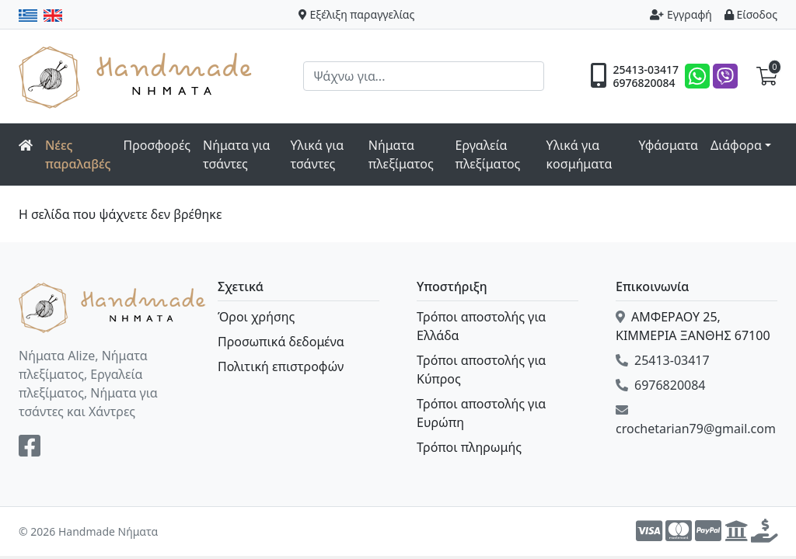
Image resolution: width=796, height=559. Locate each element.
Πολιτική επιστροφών (281, 366)
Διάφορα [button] (736, 145)
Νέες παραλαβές (78, 154)
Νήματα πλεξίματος (401, 154)
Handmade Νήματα (138, 76)
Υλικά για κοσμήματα (579, 154)
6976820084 (644, 83)
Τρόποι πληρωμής (469, 447)
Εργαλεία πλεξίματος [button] (487, 154)
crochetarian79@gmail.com (696, 420)
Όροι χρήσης (256, 316)
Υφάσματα (668, 145)
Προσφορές (157, 145)
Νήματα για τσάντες (236, 154)
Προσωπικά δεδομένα (281, 341)
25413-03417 (646, 70)
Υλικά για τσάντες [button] (317, 154)
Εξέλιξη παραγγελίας (356, 14)
